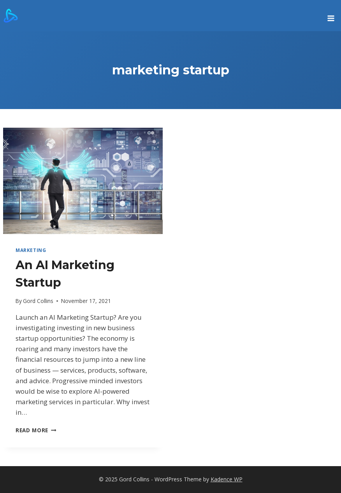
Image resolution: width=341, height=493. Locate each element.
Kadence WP (227, 479)
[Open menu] (330, 15)
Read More (36, 430)
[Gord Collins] (11, 16)
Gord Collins (38, 301)
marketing (31, 250)
